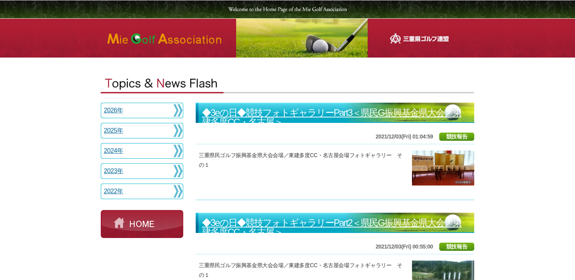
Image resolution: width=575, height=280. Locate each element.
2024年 (113, 150)
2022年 (113, 191)
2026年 (113, 110)
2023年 (113, 171)
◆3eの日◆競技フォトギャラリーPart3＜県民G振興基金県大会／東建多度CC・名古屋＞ (331, 117)
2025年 (113, 130)
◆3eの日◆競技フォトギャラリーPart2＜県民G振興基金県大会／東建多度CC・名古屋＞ (331, 227)
